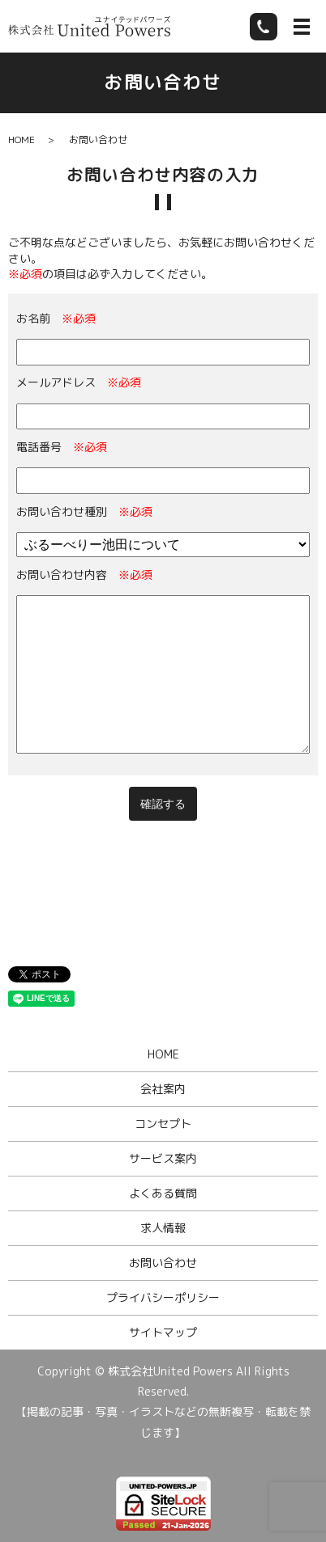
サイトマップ (163, 1332)
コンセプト (163, 1123)
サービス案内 (163, 1158)
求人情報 (163, 1228)
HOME (21, 139)
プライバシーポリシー (163, 1297)
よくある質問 (163, 1193)
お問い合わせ (163, 1262)
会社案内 (163, 1088)
